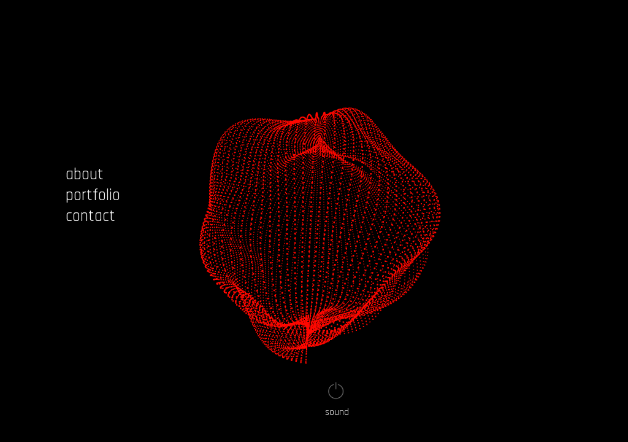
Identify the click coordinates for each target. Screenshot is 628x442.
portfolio (93, 195)
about (85, 174)
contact (90, 216)
